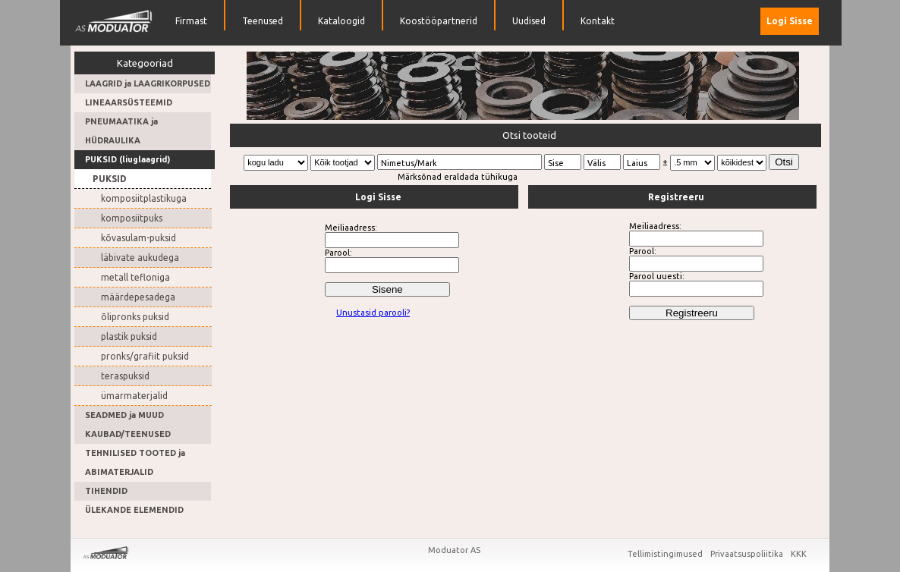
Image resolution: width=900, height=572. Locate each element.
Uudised (529, 21)
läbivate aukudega (140, 257)
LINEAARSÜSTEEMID (128, 102)
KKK (799, 553)
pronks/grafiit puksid (145, 356)
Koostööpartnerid (438, 21)
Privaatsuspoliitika (747, 553)
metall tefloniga (135, 277)
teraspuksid (125, 376)
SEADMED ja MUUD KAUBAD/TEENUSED (128, 424)
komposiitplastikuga (144, 198)
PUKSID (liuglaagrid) (127, 159)
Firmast (191, 21)
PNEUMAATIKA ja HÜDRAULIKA (121, 131)
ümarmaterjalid (134, 396)
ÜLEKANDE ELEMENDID (134, 509)
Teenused (262, 21)
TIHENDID (106, 490)
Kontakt (598, 21)
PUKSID (110, 179)
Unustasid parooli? (373, 312)
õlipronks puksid (135, 317)
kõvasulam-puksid (138, 238)
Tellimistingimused (666, 553)
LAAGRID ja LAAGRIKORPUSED (147, 83)
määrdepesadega (138, 297)
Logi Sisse (789, 21)
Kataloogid (341, 21)
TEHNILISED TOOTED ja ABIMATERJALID (135, 462)
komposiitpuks (131, 218)
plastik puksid (129, 336)
